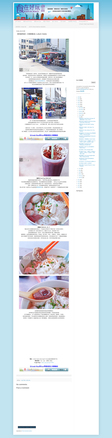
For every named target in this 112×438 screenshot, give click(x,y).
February (81, 175)
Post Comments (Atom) (27, 431)
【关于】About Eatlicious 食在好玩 (37, 26)
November (81, 109)
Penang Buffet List (83, 21)
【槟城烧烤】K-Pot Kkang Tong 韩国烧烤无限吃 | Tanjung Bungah (87, 134)
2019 (79, 98)
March (80, 173)
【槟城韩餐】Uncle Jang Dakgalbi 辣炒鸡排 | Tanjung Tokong (87, 156)
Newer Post (21, 427)
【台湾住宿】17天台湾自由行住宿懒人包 (87, 161)
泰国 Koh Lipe (37, 21)
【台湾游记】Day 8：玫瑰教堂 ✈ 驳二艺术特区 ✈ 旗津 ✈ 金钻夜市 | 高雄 (87, 141)
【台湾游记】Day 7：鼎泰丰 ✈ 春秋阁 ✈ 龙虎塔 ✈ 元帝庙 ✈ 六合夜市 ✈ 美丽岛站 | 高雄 (87, 152)
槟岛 (29, 380)
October (80, 111)
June (80, 168)
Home (27, 427)
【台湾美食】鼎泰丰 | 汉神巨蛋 (85, 163)
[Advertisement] (86, 54)
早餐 (24, 380)
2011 (79, 185)
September (81, 113)
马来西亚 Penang (72, 21)
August (80, 115)
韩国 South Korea (27, 21)
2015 (79, 106)
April (80, 172)
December (81, 107)
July (80, 116)
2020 (79, 97)
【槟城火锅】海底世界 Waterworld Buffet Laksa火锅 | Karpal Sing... (87, 122)
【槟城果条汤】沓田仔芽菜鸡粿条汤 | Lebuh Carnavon (86, 159)
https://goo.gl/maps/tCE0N (48, 362)
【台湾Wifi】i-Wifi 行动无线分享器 (86, 149)
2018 (79, 100)
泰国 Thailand (46, 21)
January (80, 177)
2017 (79, 102)
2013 (79, 181)
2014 (79, 179)
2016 (79, 104)
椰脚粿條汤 (39, 187)
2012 (79, 183)
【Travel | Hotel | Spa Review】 (86, 24)
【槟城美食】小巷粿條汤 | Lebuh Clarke (87, 139)
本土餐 (26, 380)
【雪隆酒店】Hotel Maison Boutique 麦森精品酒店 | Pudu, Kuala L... (87, 119)
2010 (79, 187)
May (80, 170)
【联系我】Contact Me (20, 26)
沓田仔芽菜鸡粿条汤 (40, 80)
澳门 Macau (55, 21)
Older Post (32, 427)
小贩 (22, 380)
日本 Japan (63, 21)
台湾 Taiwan (18, 21)
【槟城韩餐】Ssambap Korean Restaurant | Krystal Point (85, 144)
